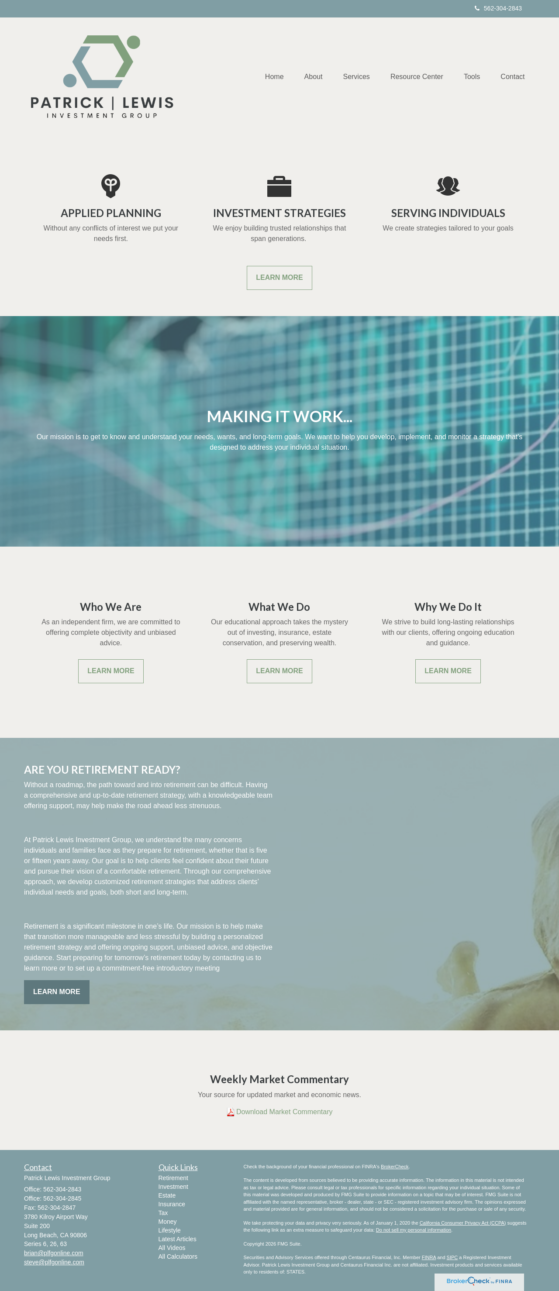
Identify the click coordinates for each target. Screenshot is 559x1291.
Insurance (172, 1204)
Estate (167, 1195)
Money (168, 1221)
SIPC (452, 1257)
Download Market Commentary (284, 1111)
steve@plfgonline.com (54, 1262)
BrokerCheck (395, 1166)
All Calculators (178, 1256)
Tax (163, 1212)
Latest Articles (178, 1239)
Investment (173, 1186)
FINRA (429, 1257)
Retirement (173, 1177)
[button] (307, 77)
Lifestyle (170, 1230)
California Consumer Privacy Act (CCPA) (463, 1223)
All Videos (172, 1247)
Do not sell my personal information (413, 1229)
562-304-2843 (498, 8)
